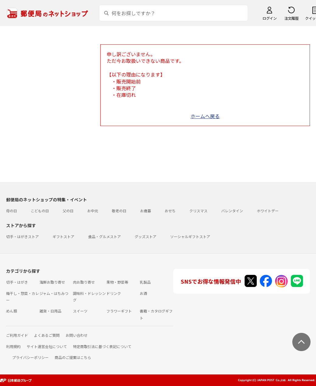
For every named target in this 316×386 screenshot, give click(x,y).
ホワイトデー (268, 210)
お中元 (92, 210)
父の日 (68, 210)
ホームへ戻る (205, 116)
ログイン (269, 18)
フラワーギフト (119, 310)
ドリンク (113, 293)
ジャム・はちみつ (54, 293)
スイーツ (80, 310)
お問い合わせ (77, 335)
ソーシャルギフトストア (190, 236)
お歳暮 (145, 210)
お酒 (143, 293)
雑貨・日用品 (50, 310)
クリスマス (198, 210)
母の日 (11, 210)
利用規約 (13, 346)
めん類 (11, 310)
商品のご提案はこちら (73, 357)
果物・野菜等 (117, 282)
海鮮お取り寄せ (52, 282)
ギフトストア (63, 236)
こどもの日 (40, 210)
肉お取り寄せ (84, 282)
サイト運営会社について (47, 346)
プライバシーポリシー (30, 357)
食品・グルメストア (104, 236)
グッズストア (145, 236)
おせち (170, 210)
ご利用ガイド (17, 335)
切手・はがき (17, 282)
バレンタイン (232, 210)
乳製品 (145, 282)
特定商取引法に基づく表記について (102, 346)
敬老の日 (119, 210)
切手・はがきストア (22, 236)
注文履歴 (291, 18)
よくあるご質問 (47, 335)
